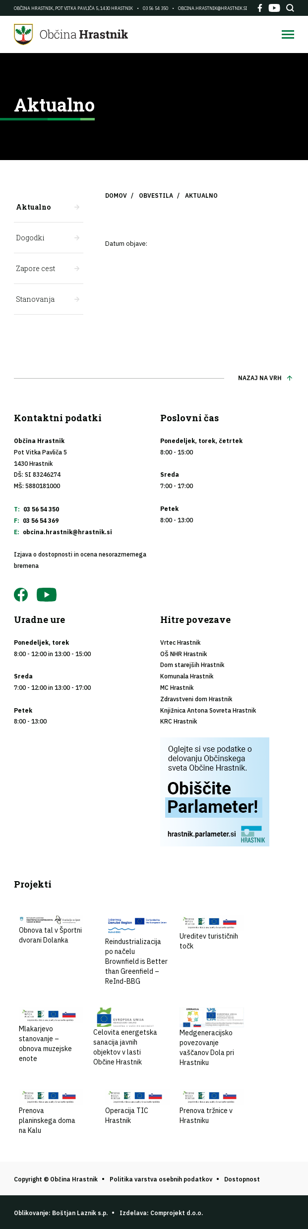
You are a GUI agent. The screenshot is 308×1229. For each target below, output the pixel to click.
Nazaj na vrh (260, 378)
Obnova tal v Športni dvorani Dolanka (51, 930)
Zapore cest (35, 268)
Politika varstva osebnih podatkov (161, 1179)
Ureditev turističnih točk (212, 932)
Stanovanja (35, 299)
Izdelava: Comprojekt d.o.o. (161, 1213)
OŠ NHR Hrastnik (183, 654)
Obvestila (156, 195)
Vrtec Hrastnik (180, 642)
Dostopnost (242, 1179)
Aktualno (33, 207)
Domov (116, 195)
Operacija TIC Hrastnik (137, 1106)
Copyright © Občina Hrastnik (56, 1179)
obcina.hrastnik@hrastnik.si (212, 8)
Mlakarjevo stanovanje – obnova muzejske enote (51, 1035)
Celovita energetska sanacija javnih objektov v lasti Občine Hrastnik (125, 1037)
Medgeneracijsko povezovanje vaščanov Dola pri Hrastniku (212, 1037)
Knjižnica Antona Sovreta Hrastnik (208, 710)
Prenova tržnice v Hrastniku (212, 1106)
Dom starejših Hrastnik (192, 665)
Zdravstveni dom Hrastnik (196, 699)
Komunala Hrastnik (186, 676)
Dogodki (30, 237)
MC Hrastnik (176, 687)
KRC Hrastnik (178, 721)
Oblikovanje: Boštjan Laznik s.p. (61, 1213)
